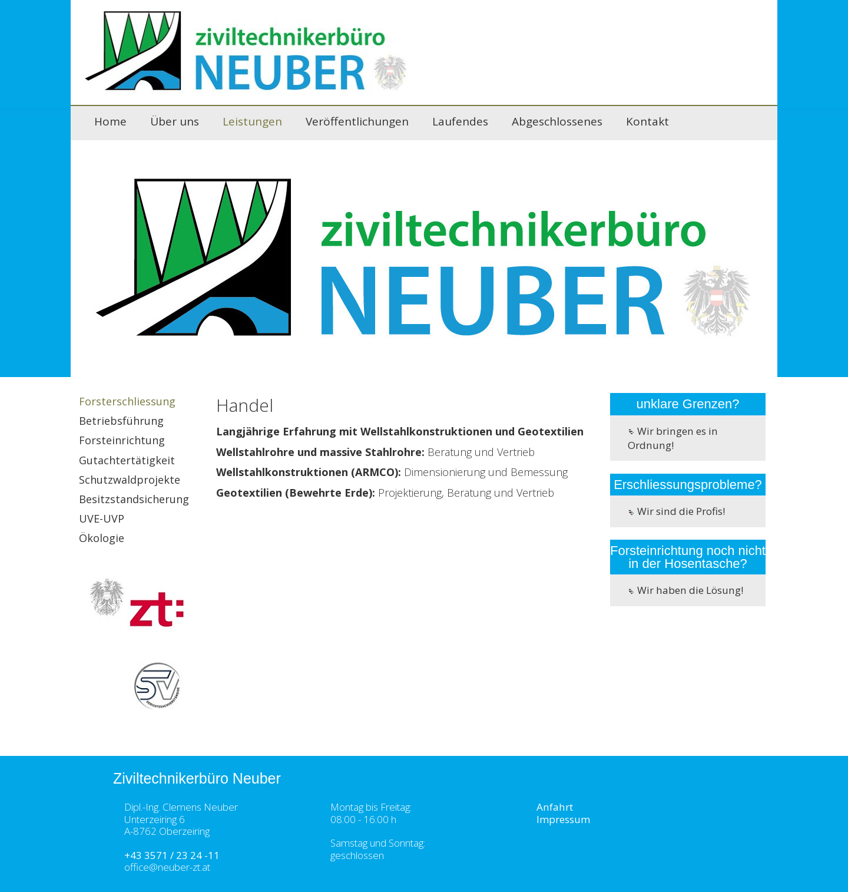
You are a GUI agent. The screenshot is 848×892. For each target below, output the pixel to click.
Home (110, 121)
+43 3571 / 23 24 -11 (172, 855)
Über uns (174, 121)
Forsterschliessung (127, 401)
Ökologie (101, 538)
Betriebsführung (121, 421)
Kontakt (647, 121)
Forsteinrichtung (122, 440)
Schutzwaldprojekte (129, 480)
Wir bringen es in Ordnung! (673, 438)
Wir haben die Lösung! (685, 590)
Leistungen (252, 121)
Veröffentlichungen (357, 121)
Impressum (563, 819)
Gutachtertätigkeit (127, 460)
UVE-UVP (101, 518)
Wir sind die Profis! (676, 511)
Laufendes (460, 121)
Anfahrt (554, 807)
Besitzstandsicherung (134, 499)
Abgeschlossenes (557, 121)
